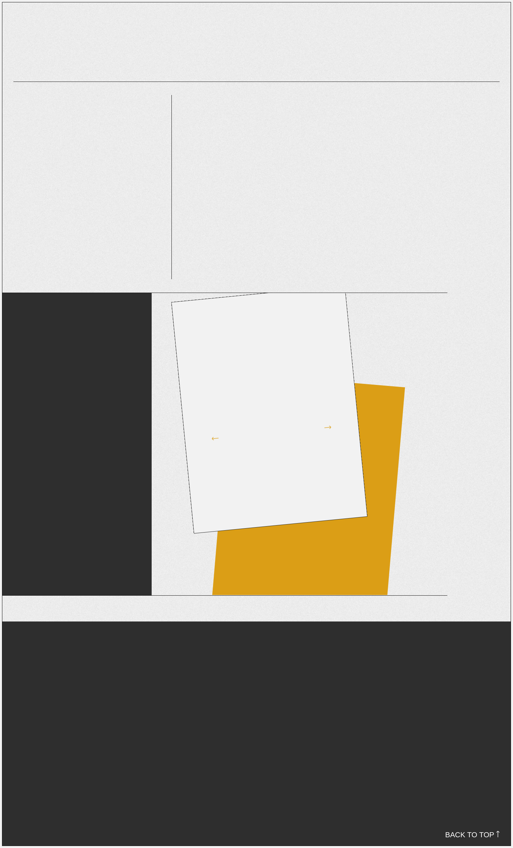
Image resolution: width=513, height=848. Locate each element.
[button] (210, 431)
